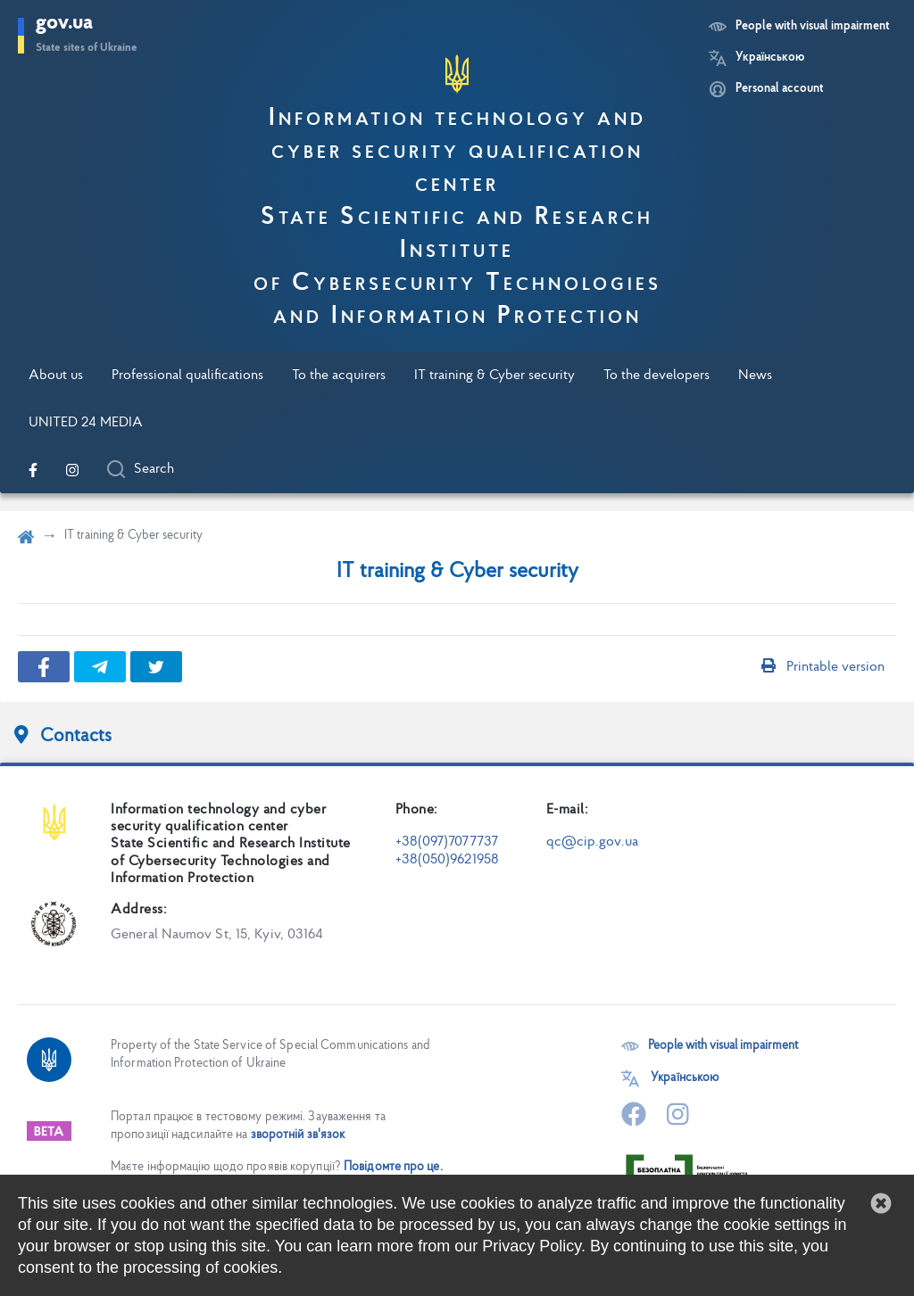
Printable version (823, 667)
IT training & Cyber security (494, 375)
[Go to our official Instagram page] (72, 470)
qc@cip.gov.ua (592, 842)
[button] (881, 1203)
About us (56, 375)
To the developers (656, 375)
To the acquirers (339, 375)
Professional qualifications (187, 375)
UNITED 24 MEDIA (86, 423)
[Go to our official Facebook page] (33, 470)
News (755, 375)
